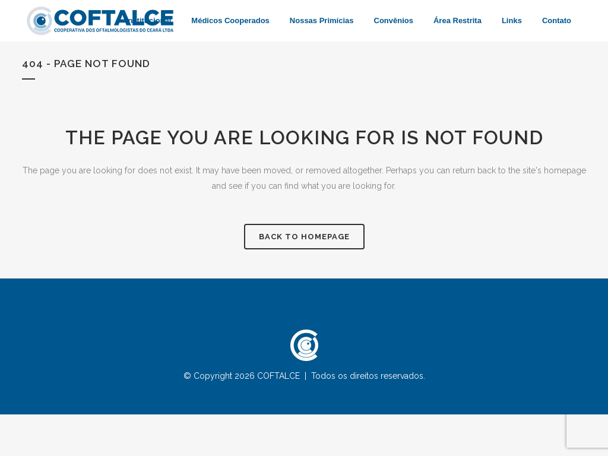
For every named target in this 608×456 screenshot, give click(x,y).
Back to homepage (304, 236)
